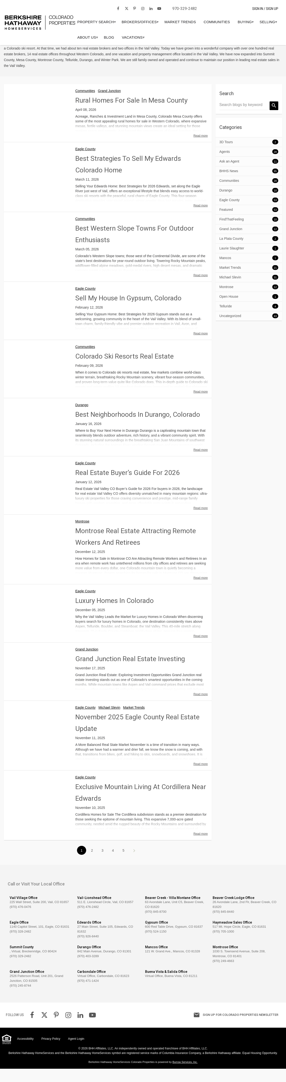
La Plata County (231, 252)
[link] (40, 14)
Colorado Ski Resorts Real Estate (124, 370)
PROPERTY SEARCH (112, 22)
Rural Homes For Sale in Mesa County (131, 114)
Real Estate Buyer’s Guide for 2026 (127, 486)
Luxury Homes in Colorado (114, 614)
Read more (200, 149)
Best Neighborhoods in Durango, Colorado (137, 428)
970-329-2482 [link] (184, 8)
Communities (233, 22)
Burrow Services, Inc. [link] (184, 1075)
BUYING (261, 22)
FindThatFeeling (231, 232)
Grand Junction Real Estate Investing (130, 672)
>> (134, 864)
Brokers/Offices (156, 22)
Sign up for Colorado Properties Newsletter (234, 1028)
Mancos (225, 271)
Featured (226, 223)
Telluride (225, 319)
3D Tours (226, 155)
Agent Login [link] (76, 1052)
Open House (228, 310)
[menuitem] (112, 22)
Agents (224, 165)
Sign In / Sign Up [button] (265, 9)
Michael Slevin (109, 721)
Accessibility (25, 1052)
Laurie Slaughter (231, 261)
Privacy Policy (50, 1052)
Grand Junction (109, 104)
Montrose (82, 535)
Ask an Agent (229, 175)
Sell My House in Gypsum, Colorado (128, 311)
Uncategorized (230, 329)
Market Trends (197, 22)
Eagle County (85, 162)
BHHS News (228, 184)
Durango (81, 418)
